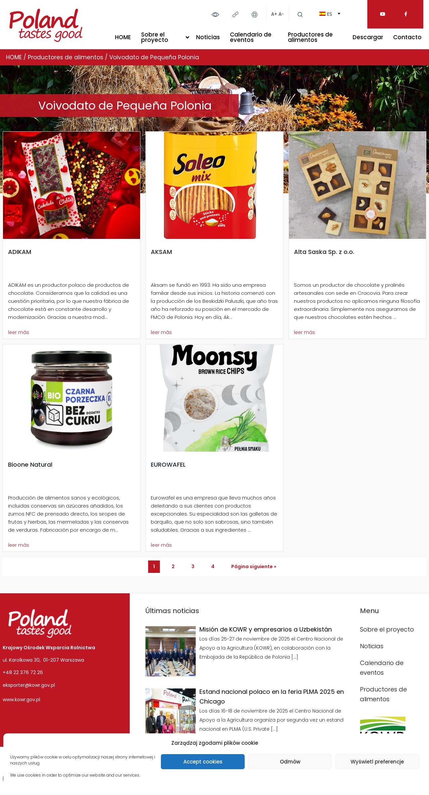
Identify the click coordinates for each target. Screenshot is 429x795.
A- (281, 14)
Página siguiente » (253, 566)
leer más (18, 332)
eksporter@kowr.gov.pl (29, 685)
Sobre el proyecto (154, 37)
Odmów (290, 761)
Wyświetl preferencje (377, 761)
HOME (123, 37)
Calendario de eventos (250, 37)
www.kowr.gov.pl (21, 699)
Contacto (407, 37)
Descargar (368, 37)
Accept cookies (203, 761)
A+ (274, 14)
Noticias (208, 37)
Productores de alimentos (310, 37)
